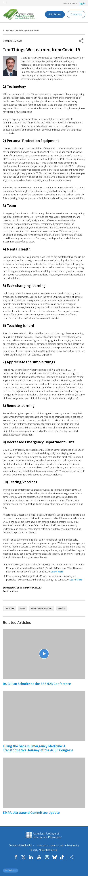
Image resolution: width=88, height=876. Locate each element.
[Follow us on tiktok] (61, 857)
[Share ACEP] (70, 857)
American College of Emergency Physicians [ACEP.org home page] (44, 835)
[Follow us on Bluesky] (54, 857)
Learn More (57, 571)
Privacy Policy (72, 845)
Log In (82, 3)
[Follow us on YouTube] (39, 857)
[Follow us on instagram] (47, 857)
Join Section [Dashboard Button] (55, 14)
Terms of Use (57, 845)
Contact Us (42, 845)
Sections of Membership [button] (20, 845)
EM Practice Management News (22, 30)
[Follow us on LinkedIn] (31, 857)
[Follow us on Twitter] (23, 857)
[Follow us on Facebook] (17, 857)
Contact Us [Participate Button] (75, 14)
